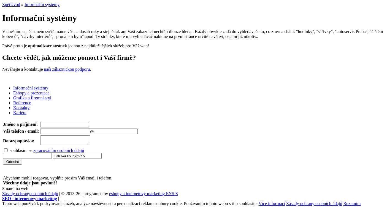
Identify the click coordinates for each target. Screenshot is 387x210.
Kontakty (21, 107)
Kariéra (19, 112)
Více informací (272, 205)
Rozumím (352, 205)
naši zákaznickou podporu (67, 69)
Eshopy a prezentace (31, 93)
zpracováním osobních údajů (58, 152)
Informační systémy (42, 4)
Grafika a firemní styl (32, 98)
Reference (22, 102)
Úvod (15, 4)
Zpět (6, 4)
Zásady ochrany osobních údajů (30, 195)
